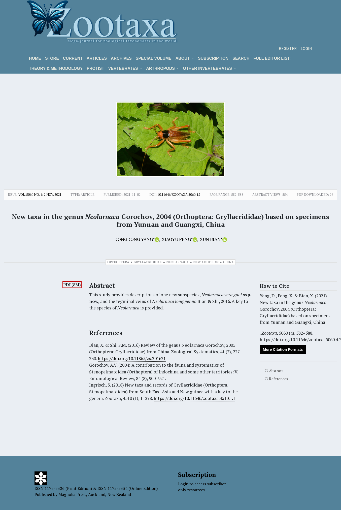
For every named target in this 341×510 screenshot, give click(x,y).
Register (288, 48)
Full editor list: (272, 58)
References (278, 378)
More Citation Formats (283, 349)
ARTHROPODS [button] (161, 68)
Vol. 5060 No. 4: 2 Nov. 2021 (39, 194)
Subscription (213, 58)
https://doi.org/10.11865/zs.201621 (132, 358)
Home (35, 58)
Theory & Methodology (56, 68)
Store (52, 58)
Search (241, 58)
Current (73, 58)
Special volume (154, 58)
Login (306, 48)
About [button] (183, 58)
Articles (97, 58)
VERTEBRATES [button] (123, 68)
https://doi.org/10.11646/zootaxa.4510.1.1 (194, 398)
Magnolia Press (72, 494)
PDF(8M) (72, 285)
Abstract (276, 370)
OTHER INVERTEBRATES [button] (208, 68)
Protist (95, 68)
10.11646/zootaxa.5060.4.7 (178, 194)
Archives (121, 58)
